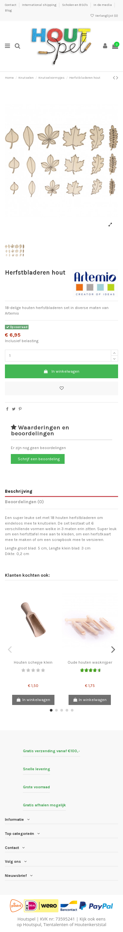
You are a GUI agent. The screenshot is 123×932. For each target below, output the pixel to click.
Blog (8, 10)
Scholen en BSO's (75, 5)
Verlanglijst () (104, 16)
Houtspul (32, 924)
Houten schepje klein (33, 662)
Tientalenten (55, 924)
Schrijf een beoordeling (39, 459)
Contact (11, 5)
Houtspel (26, 919)
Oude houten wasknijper (90, 662)
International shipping (39, 5)
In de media (103, 5)
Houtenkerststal (90, 924)
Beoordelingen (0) (24, 501)
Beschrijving (18, 491)
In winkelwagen (61, 371)
